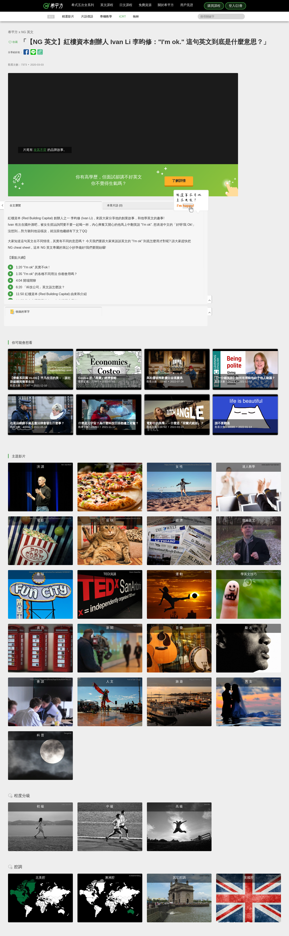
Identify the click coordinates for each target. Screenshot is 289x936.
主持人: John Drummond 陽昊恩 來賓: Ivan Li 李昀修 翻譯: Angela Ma (228, 130)
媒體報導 (168, 894)
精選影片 (68, 16)
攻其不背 (40, 148)
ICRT (122, 16)
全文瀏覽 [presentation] (188, 77)
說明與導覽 (188, 887)
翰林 (136, 16)
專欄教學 (106, 16)
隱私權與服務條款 (192, 883)
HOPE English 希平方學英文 (110, 859)
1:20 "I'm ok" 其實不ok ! (206, 159)
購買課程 (214, 5)
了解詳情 (130, 179)
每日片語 (149, 890)
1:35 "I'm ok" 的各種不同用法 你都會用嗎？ (220, 166)
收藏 (15, 41)
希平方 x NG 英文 (20, 32)
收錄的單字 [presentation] (193, 184)
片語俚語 (87, 16)
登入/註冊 (235, 5)
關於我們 (168, 890)
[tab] (203, 78)
